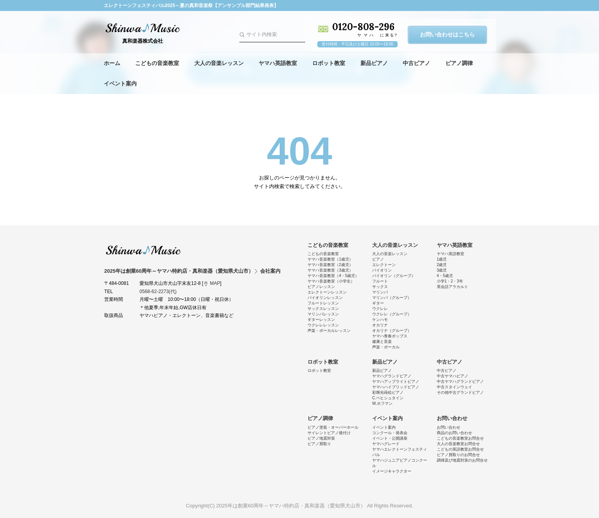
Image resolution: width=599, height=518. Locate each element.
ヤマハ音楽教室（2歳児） (330, 265)
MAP (215, 283)
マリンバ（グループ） (391, 297)
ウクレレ (380, 308)
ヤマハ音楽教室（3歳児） (330, 270)
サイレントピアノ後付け (329, 433)
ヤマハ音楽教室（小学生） (331, 281)
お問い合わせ (452, 418)
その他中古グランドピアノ (460, 392)
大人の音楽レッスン (219, 63)
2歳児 (442, 265)
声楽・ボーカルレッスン (329, 330)
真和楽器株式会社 (143, 41)
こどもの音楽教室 (157, 63)
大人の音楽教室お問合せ (458, 444)
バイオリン (382, 270)
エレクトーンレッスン (327, 292)
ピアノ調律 (459, 63)
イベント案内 (120, 83)
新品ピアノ (374, 63)
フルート (380, 281)
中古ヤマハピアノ (452, 376)
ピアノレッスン (321, 286)
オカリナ (380, 325)
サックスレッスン (323, 308)
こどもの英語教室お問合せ (460, 449)
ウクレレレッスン (323, 325)
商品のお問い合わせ (454, 433)
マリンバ (380, 292)
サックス (380, 286)
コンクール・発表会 (389, 433)
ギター (378, 303)
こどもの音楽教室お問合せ (460, 438)
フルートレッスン (323, 303)
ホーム (112, 63)
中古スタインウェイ (454, 387)
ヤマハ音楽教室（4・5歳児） (333, 275)
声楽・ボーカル (386, 347)
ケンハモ (380, 319)
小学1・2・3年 (450, 281)
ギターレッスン (321, 319)
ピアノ (378, 259)
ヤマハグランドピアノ (391, 376)
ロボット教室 (328, 63)
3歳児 (442, 270)
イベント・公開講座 (389, 438)
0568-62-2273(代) (158, 291)
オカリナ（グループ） (391, 330)
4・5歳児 (445, 275)
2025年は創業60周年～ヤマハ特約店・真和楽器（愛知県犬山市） (143, 250)
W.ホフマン (382, 403)
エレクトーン (384, 265)
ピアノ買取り (319, 444)
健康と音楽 (382, 341)
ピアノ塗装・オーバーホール (333, 427)
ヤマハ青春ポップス (389, 336)
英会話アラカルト (452, 286)
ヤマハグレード (386, 444)
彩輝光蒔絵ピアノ (388, 392)
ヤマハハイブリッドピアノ (395, 387)
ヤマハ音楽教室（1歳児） (330, 259)
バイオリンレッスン (325, 297)
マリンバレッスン (323, 314)
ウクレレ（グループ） (391, 314)
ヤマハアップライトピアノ (395, 381)
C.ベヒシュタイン (388, 398)
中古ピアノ (416, 63)
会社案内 (270, 271)
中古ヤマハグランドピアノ (460, 381)
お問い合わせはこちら (447, 34)
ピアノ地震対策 (321, 438)
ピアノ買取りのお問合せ (458, 455)
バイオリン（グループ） (393, 275)
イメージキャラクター (391, 471)
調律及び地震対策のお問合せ (462, 460)
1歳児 (442, 259)
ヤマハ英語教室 (278, 63)
